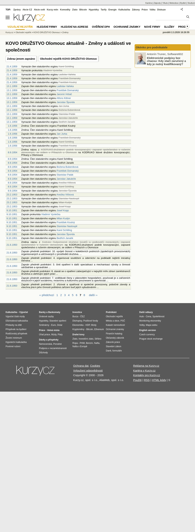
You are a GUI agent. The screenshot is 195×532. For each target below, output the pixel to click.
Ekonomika (77, 325)
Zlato (75, 9)
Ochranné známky (126, 26)
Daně (108, 350)
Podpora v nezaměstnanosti (53, 348)
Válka (152, 9)
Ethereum (99, 329)
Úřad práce (44, 334)
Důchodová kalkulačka (17, 320)
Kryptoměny (78, 329)
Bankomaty (54, 312)
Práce (145, 9)
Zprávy (17, 9)
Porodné (57, 344)
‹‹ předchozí (46, 295)
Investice (77, 312)
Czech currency (147, 334)
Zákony (136, 9)
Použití (137, 380)
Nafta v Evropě (79, 346)
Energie (112, 9)
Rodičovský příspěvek (16, 333)
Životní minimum (14, 338)
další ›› (93, 295)
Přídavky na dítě (14, 325)
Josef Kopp (63, 210)
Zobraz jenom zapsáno (21, 58)
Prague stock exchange (150, 338)
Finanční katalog (114, 333)
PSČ (123, 320)
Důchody (43, 352)
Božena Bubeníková (67, 166)
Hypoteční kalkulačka (16, 342)
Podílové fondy (90, 320)
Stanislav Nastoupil (67, 226)
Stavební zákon (113, 346)
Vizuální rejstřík (20, 26)
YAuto (165, 3)
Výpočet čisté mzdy (15, 316)
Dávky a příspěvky (48, 339)
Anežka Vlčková (65, 194)
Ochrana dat (81, 365)
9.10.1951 (11, 210)
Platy (60, 334)
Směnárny (44, 325)
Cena (148, 316)
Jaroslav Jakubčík (66, 178)
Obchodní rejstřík (23, 32)
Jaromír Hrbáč (64, 94)
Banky (42, 312)
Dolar (59, 325)
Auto (141, 316)
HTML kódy (159, 380)
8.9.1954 (12, 152)
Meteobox (174, 3)
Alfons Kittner (63, 98)
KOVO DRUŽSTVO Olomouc (46, 32)
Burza (75, 316)
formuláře (117, 350)
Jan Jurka (62, 133)
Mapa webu (151, 325)
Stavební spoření (57, 320)
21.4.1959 (11, 66)
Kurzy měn (52, 9)
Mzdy (53, 334)
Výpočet (23, 312)
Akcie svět (39, 9)
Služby (169, 26)
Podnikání (111, 312)
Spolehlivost (158, 316)
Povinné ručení (13, 346)
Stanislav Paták (65, 174)
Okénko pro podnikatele (152, 47)
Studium (191, 3)
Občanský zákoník (115, 338)
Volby (141, 325)
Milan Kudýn (63, 218)
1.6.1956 (12, 125)
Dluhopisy (77, 320)
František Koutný (66, 222)
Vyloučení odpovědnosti (88, 370)
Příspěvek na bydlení (16, 329)
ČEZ (82, 316)
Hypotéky (94, 9)
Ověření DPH (101, 26)
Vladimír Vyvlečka (50, 214)
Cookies (95, 365)
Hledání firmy (47, 26)
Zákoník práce (113, 342)
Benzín (89, 343)
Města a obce (112, 320)
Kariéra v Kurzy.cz (144, 370)
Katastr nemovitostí (115, 325)
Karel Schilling (64, 230)
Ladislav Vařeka (65, 86)
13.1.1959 (11, 86)
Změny (65, 32)
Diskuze (161, 9)
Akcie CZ (27, 9)
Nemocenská (45, 344)
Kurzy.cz (9, 32)
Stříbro (98, 338)
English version (147, 330)
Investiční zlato (86, 338)
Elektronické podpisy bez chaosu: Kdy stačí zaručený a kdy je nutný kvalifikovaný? (166, 60)
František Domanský (68, 90)
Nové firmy (152, 26)
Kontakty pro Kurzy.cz (146, 375)
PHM (82, 343)
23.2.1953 (11, 194)
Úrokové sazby (46, 316)
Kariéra (148, 3)
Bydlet (183, 3)
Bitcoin (83, 9)
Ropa (75, 343)
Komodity (65, 9)
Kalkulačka (124, 9)
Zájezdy (157, 3)
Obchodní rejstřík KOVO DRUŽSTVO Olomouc (68, 58)
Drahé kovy (78, 334)
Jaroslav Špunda (66, 102)
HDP (87, 325)
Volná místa (53, 330)
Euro (53, 325)
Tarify (104, 9)
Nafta (97, 343)
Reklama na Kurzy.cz (146, 365)
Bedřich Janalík (65, 238)
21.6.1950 (11, 244)
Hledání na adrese (74, 26)
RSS (147, 380)
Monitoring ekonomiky (150, 320)
